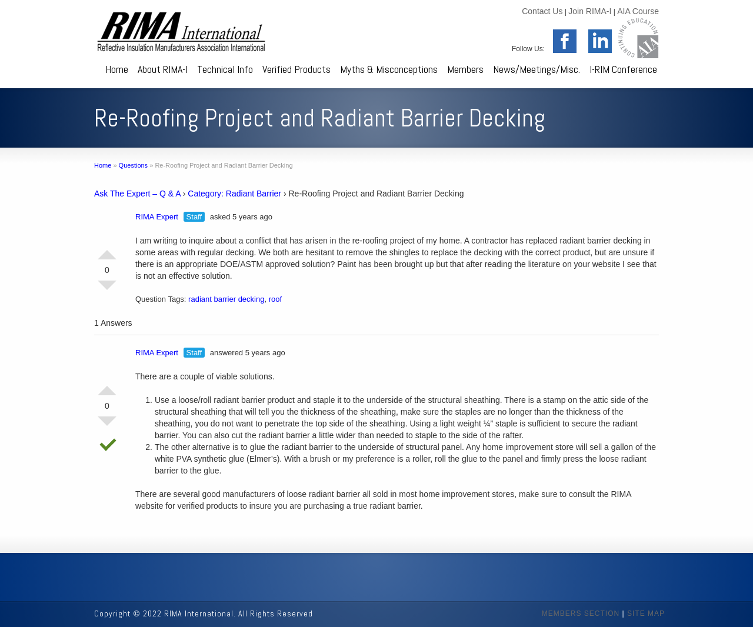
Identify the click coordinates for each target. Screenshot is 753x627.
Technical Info (225, 69)
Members (465, 69)
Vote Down (107, 290)
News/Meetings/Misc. (536, 69)
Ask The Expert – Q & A (137, 193)
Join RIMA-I (589, 11)
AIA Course (638, 11)
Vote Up (107, 250)
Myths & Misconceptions (389, 69)
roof (275, 299)
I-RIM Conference (623, 69)
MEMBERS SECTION (580, 613)
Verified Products (296, 69)
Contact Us (542, 11)
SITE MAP (646, 613)
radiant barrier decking (226, 299)
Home (116, 69)
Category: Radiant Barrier (234, 193)
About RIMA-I (163, 69)
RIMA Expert (156, 216)
